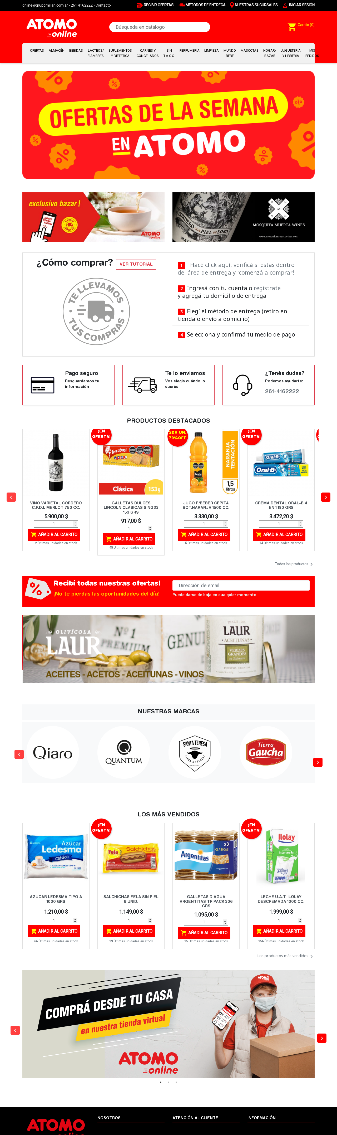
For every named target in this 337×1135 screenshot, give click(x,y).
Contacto (103, 5)
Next (316, 752)
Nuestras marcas (261, 1128)
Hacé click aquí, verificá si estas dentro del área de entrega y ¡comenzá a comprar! (236, 268)
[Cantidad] (56, 524)
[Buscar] (159, 27)
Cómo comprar (184, 1128)
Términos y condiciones (116, 1128)
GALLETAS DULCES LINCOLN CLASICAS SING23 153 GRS (131, 508)
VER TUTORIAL (136, 264)
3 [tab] (176, 1082)
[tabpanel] (168, 1024)
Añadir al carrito (54, 535)
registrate (267, 288)
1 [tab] (160, 1082)
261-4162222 (282, 391)
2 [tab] (168, 1082)
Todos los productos (295, 564)
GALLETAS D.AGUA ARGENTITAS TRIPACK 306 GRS (206, 901)
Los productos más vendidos (286, 956)
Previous (17, 752)
